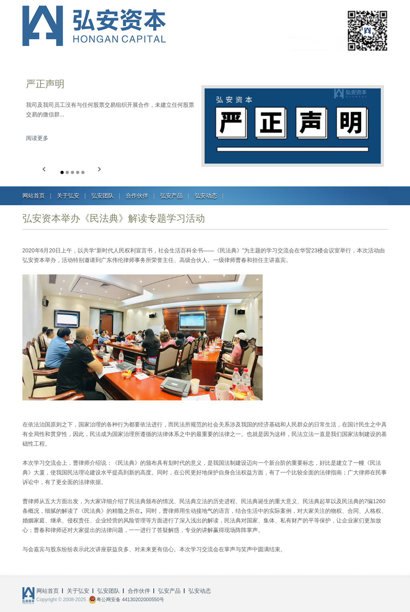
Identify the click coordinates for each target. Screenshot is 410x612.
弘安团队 (102, 195)
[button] (43, 169)
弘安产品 (171, 195)
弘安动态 (206, 195)
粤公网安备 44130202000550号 (126, 600)
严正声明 (45, 83)
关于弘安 (68, 195)
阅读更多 (37, 138)
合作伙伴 (137, 195)
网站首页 (33, 195)
